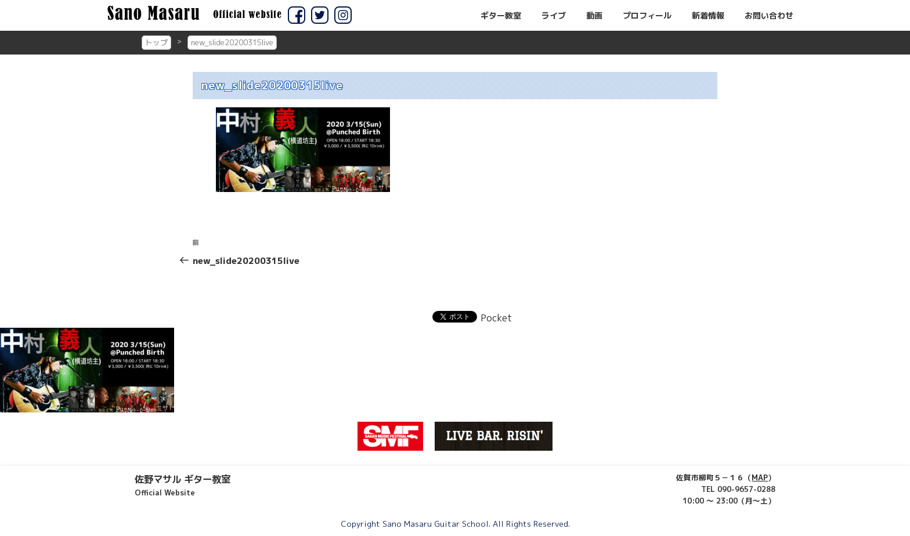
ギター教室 (501, 15)
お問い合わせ (769, 15)
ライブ (553, 15)
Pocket (496, 318)
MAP (760, 477)
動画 (594, 15)
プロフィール (647, 15)
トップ (156, 42)
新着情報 (708, 15)
